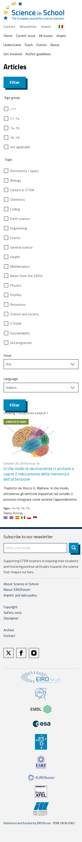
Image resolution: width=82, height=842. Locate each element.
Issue (7, 355)
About (54, 44)
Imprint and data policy (20, 595)
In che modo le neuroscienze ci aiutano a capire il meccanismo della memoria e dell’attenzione (38, 473)
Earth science (20, 218)
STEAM (15, 323)
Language (10, 378)
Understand (12, 44)
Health (15, 256)
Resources (18, 304)
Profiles (16, 294)
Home (7, 35)
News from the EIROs (26, 275)
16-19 (14, 137)
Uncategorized (20, 342)
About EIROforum (16, 589)
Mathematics (20, 266)
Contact (9, 26)
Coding (15, 209)
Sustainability (20, 333)
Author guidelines (38, 53)
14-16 (14, 128)
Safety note (12, 612)
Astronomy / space (24, 170)
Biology (15, 180)
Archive (8, 630)
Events (41, 44)
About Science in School (20, 583)
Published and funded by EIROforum (27, 823)
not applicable (20, 146)
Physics (15, 285)
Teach (28, 44)
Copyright (10, 606)
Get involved (12, 53)
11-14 (14, 118)
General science (21, 247)
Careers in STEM (22, 190)
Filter (15, 82)
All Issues (46, 35)
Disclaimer (11, 618)
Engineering (18, 228)
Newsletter (28, 26)
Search (46, 26)
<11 (13, 108)
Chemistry (17, 199)
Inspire (61, 35)
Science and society (24, 314)
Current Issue (25, 35)
